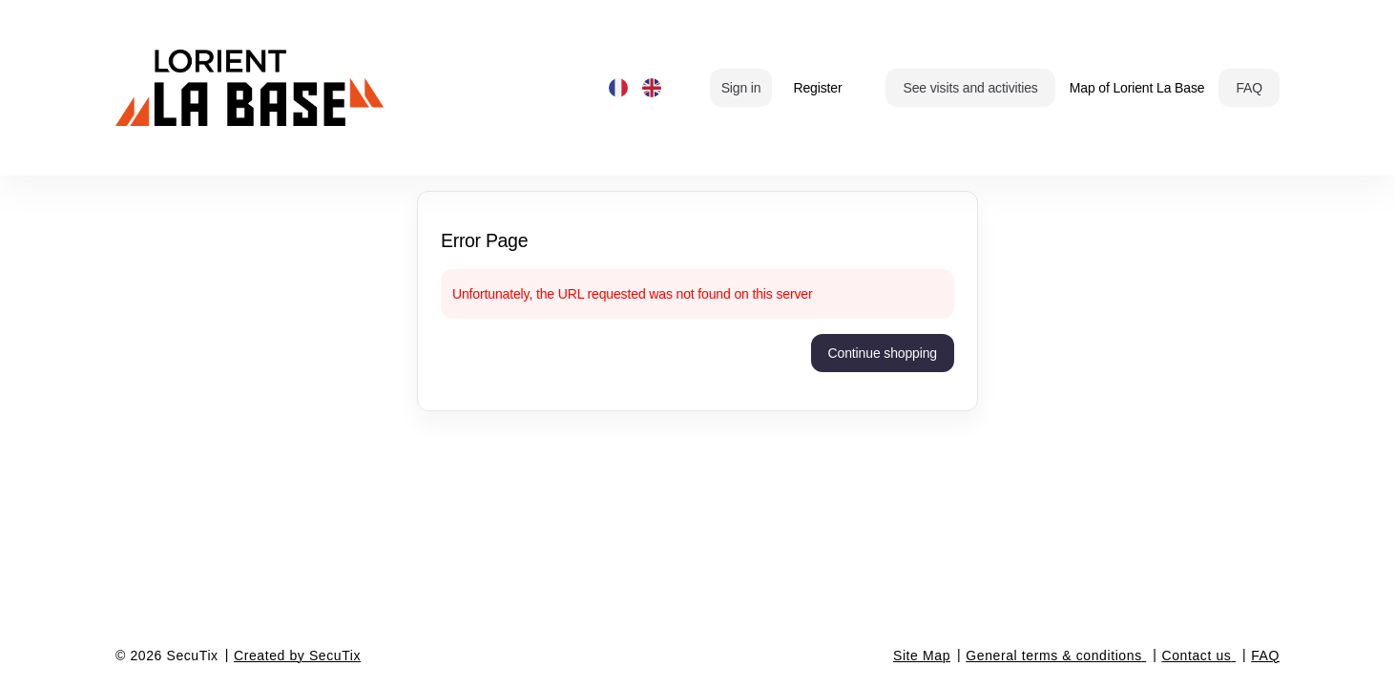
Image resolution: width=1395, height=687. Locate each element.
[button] (969, 88)
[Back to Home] (306, 88)
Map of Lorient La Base (1137, 87)
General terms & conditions (1053, 655)
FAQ (1265, 655)
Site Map (921, 655)
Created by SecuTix (297, 655)
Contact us (1197, 655)
